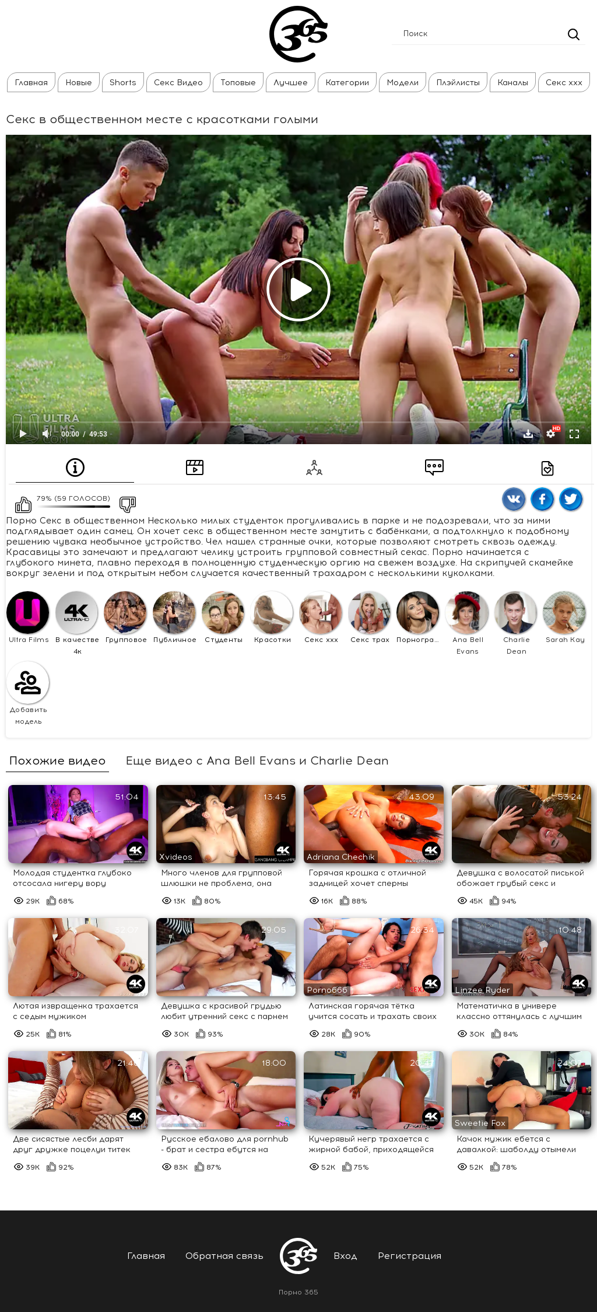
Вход (345, 1255)
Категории (347, 83)
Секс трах (369, 617)
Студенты (223, 617)
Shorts (123, 83)
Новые (78, 83)
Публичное (174, 617)
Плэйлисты (458, 83)
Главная (31, 83)
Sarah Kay (564, 617)
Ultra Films (27, 617)
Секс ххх (564, 83)
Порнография (419, 617)
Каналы (512, 83)
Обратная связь (224, 1255)
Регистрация (409, 1255)
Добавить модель (27, 693)
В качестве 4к (77, 623)
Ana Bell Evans (466, 623)
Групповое (125, 617)
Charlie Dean (515, 623)
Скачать (528, 433)
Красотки (271, 617)
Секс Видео (178, 83)
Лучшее (290, 83)
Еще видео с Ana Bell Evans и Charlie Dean (257, 760)
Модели (403, 83)
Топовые (238, 83)
